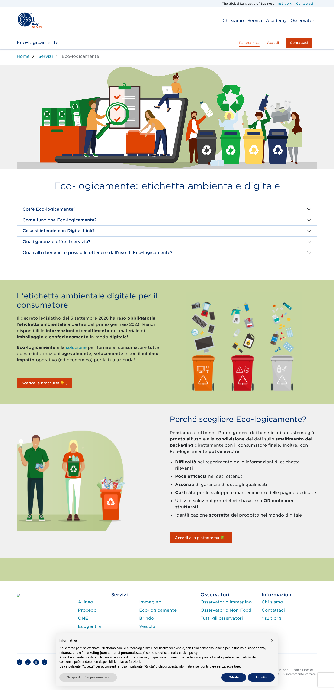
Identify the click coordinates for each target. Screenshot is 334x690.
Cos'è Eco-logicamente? (48, 209)
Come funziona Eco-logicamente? (59, 220)
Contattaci (304, 3)
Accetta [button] (261, 677)
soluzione (76, 347)
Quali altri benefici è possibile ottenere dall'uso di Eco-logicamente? (97, 252)
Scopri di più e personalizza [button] (88, 677)
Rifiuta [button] (234, 677)
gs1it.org (285, 3)
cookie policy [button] (188, 653)
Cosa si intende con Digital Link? (58, 230)
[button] (272, 640)
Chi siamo (233, 20)
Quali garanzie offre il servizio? (56, 241)
